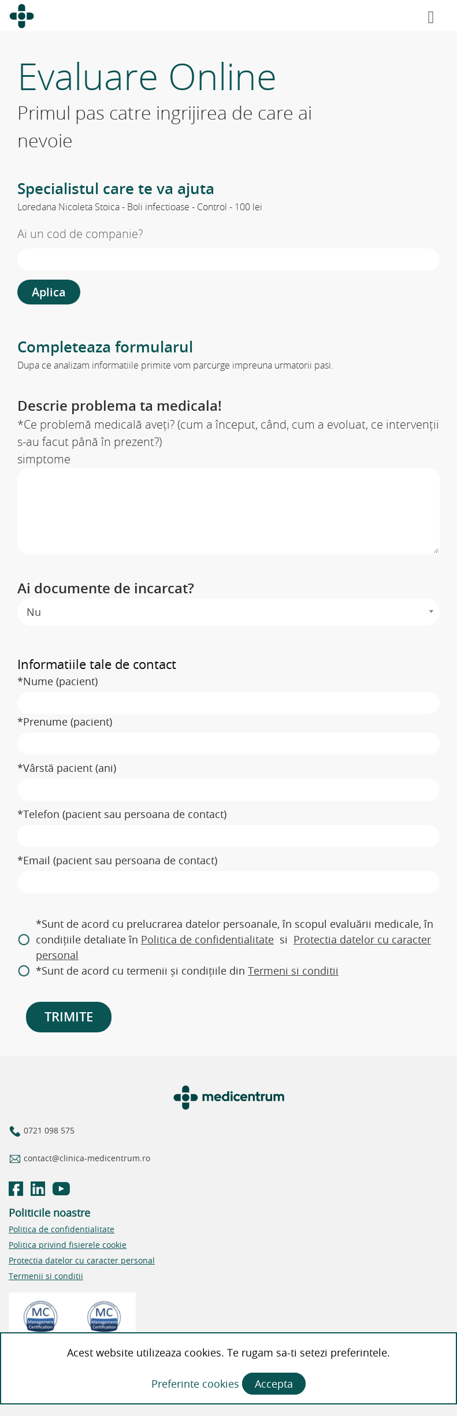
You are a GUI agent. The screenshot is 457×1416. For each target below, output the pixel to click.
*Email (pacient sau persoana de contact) (117, 860)
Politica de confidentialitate (207, 939)
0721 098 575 (48, 1130)
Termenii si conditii (46, 1275)
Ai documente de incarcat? (105, 588)
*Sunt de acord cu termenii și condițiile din (187, 971)
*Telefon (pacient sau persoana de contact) (121, 814)
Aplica (49, 292)
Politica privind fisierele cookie (68, 1244)
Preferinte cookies (196, 1384)
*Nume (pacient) (57, 681)
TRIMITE (68, 1016)
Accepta (274, 1384)
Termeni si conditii (293, 971)
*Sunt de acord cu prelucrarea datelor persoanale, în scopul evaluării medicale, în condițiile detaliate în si (234, 939)
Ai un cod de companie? (80, 233)
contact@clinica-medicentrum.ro (85, 1158)
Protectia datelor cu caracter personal (82, 1260)
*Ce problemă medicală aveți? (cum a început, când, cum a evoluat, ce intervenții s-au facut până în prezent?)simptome (228, 442)
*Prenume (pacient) (64, 722)
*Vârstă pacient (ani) (66, 768)
